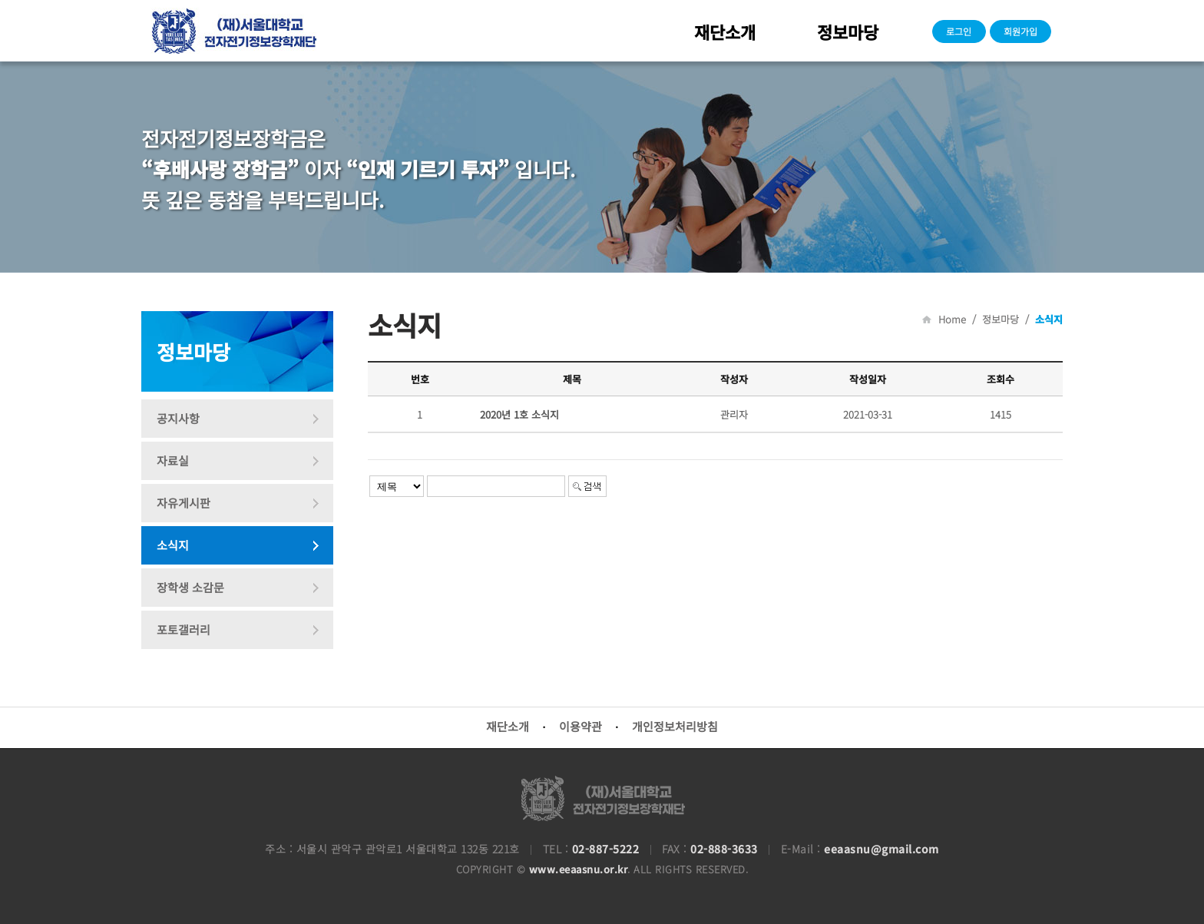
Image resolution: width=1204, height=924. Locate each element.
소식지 (173, 545)
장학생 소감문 (190, 587)
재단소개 (725, 31)
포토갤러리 (183, 629)
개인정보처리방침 (675, 726)
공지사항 (178, 418)
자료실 (173, 460)
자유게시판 (183, 503)
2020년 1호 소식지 (519, 414)
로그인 (958, 31)
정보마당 (847, 31)
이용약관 (580, 726)
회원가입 (1020, 31)
